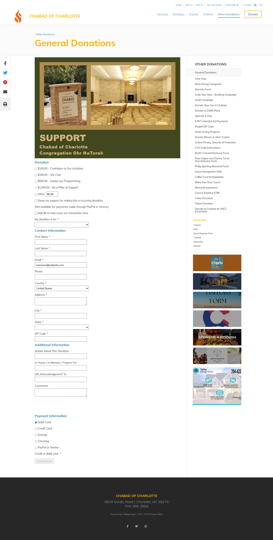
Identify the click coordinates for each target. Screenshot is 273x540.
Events (193, 14)
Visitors (208, 14)
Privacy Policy (156, 514)
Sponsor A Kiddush (217, 337)
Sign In (199, 5)
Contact (248, 5)
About (188, 5)
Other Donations (228, 14)
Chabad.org (128, 514)
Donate (253, 14)
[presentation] (63, 406)
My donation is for (47, 219)
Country (40, 283)
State (39, 322)
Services (162, 14)
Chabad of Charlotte (54, 16)
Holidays (178, 14)
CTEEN (217, 263)
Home (178, 5)
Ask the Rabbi (214, 5)
